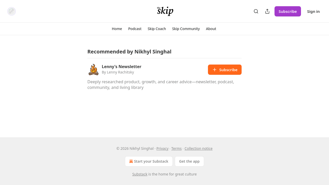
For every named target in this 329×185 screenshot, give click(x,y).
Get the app (189, 161)
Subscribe (288, 11)
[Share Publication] (267, 11)
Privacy (163, 148)
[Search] (256, 11)
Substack (140, 174)
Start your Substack (148, 161)
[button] (117, 29)
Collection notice (199, 148)
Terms (176, 148)
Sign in (313, 11)
